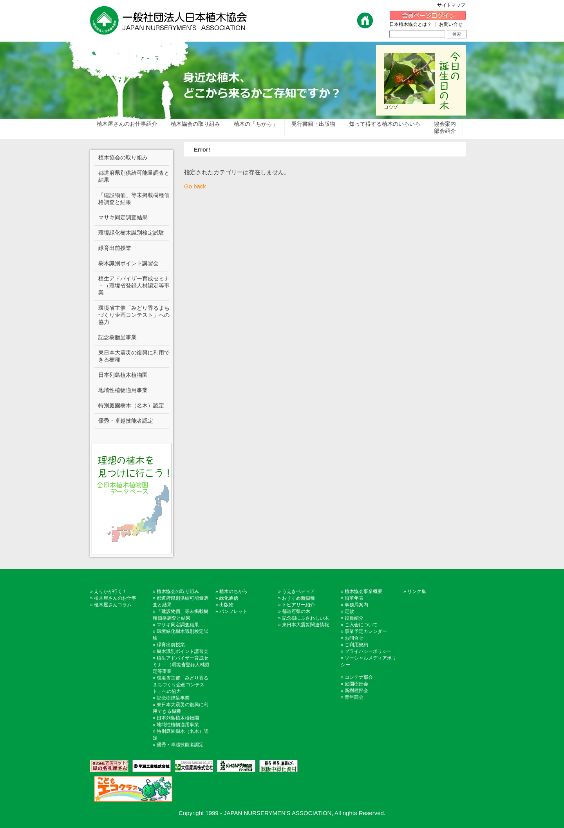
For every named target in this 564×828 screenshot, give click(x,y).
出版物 (226, 604)
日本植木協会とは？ (410, 24)
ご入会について (361, 624)
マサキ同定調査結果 (178, 624)
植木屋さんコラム (113, 604)
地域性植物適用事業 (178, 724)
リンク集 (416, 591)
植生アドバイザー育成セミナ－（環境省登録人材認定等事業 (181, 664)
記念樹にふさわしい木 (305, 618)
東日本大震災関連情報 (305, 624)
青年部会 (354, 697)
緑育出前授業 (171, 644)
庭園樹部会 (356, 684)
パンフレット (233, 611)
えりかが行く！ (110, 591)
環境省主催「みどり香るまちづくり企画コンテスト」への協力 (180, 684)
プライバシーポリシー (368, 651)
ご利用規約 (356, 644)
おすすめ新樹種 (298, 598)
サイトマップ (453, 5)
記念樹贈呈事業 (173, 698)
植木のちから (233, 591)
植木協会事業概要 (363, 591)
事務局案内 (356, 604)
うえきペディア (298, 591)
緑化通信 (228, 598)
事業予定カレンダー (366, 631)
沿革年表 (354, 598)
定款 (349, 611)
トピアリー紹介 (298, 604)
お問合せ (354, 638)
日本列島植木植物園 (178, 718)
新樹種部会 (356, 690)
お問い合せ (451, 24)
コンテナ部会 (359, 677)
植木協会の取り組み (178, 591)
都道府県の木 (296, 611)
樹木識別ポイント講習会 (182, 651)
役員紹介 (354, 618)
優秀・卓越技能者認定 (180, 744)
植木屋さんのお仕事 (115, 598)
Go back (195, 186)
